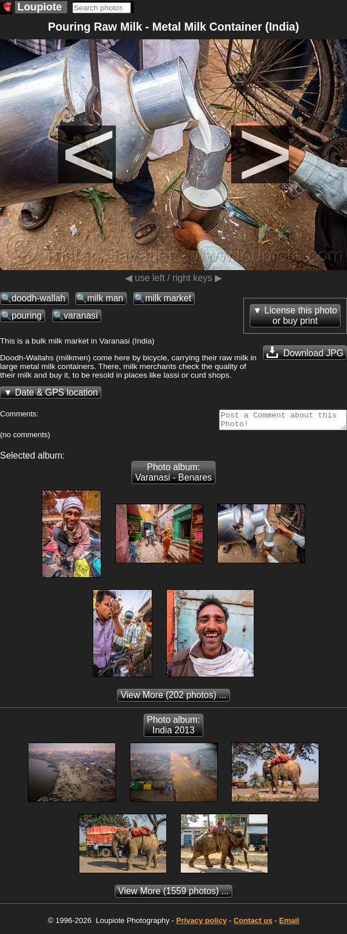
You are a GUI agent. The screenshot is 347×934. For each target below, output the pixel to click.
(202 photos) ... (173, 698)
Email (289, 924)
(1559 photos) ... (173, 894)
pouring (27, 315)
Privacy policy (201, 924)
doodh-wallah (38, 298)
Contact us (252, 924)
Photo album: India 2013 (173, 728)
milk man (105, 298)
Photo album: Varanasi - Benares (173, 476)
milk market (168, 298)
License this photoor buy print (300, 315)
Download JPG (305, 352)
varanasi (81, 315)
